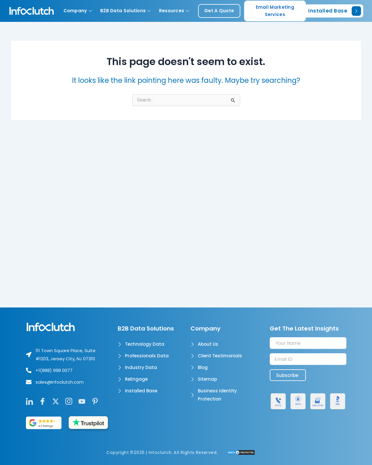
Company (78, 11)
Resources (174, 11)
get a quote (219, 11)
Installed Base (334, 11)
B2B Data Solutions (125, 11)
